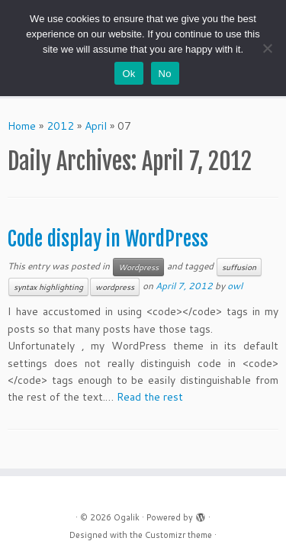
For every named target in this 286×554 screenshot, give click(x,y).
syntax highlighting (48, 287)
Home (22, 126)
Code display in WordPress (108, 239)
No (165, 73)
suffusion (239, 267)
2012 (60, 126)
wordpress (114, 287)
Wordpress (138, 267)
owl (235, 285)
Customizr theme (178, 535)
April (96, 126)
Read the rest (150, 396)
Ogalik (127, 517)
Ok (128, 73)
